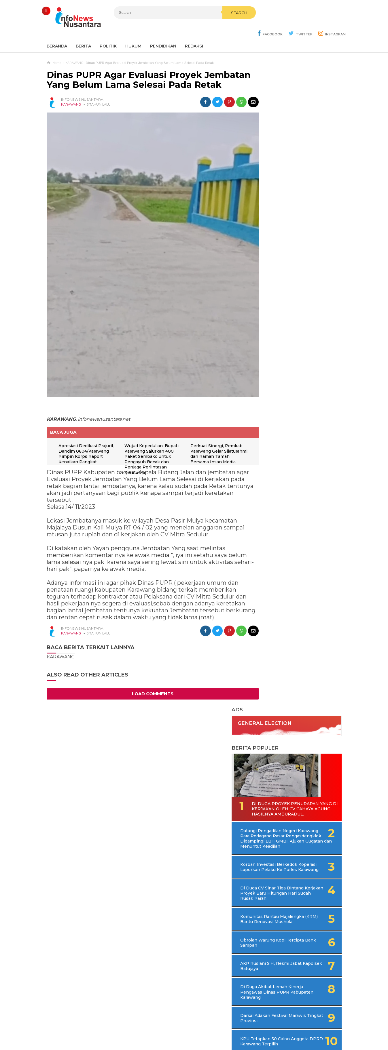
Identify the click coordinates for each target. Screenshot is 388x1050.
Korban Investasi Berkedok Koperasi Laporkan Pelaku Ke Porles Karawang (292, 268)
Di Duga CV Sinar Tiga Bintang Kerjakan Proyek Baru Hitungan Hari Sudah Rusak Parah (298, 299)
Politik (108, 31)
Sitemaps (114, 1026)
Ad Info (164, 1026)
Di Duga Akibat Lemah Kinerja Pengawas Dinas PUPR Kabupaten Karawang (293, 406)
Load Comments (147, 675)
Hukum (133, 31)
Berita (83, 31)
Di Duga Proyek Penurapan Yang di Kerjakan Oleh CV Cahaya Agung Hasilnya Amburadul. (296, 199)
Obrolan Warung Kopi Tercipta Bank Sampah (287, 356)
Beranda (57, 31)
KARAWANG (71, 100)
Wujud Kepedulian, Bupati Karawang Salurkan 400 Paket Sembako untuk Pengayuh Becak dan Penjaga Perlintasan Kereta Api (144, 443)
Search (224, 25)
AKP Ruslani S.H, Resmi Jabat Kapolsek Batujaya (289, 380)
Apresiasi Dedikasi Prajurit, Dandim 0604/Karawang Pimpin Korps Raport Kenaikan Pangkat (84, 437)
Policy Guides (242, 1026)
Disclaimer (272, 1026)
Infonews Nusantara (192, 1036)
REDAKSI (194, 31)
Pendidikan (163, 31)
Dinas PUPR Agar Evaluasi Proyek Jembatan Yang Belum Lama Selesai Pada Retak (144, 70)
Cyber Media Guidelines (200, 1026)
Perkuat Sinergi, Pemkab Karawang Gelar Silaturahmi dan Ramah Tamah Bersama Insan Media (212, 437)
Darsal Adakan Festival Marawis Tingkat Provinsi (290, 432)
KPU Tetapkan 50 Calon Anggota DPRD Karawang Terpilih (290, 458)
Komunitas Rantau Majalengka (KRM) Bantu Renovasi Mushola (289, 330)
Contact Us (140, 1026)
